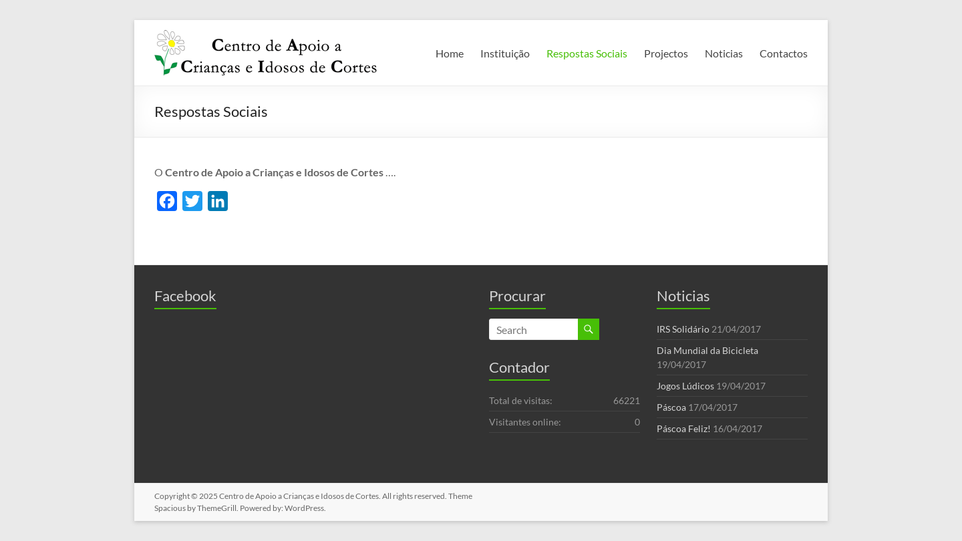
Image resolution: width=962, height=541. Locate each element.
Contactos (784, 53)
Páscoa (671, 407)
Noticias (724, 53)
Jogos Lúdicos (685, 385)
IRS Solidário (683, 329)
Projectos (666, 53)
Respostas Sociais (586, 53)
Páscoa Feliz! (684, 428)
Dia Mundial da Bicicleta (707, 350)
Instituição (505, 53)
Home (450, 53)
